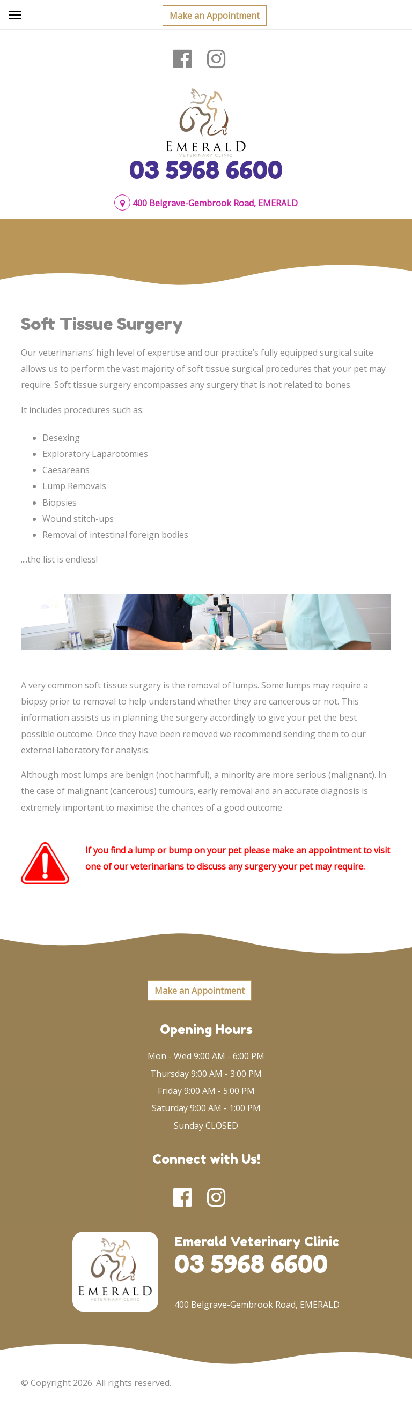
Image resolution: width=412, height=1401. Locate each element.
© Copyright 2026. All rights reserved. (96, 1383)
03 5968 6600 (206, 170)
